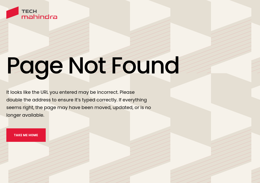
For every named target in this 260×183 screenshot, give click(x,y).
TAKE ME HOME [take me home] (26, 135)
